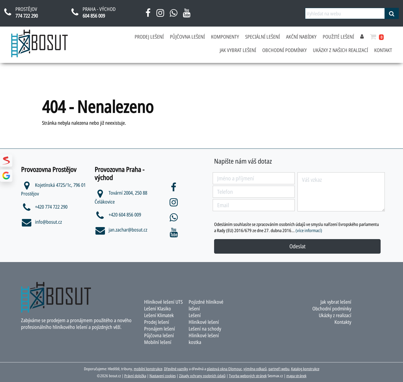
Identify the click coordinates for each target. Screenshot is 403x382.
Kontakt (383, 50)
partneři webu (278, 368)
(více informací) (309, 230)
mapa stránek (296, 375)
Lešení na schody (205, 328)
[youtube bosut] (186, 14)
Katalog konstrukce (305, 368)
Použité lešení (338, 36)
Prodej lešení (149, 36)
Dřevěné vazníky (176, 368)
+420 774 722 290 (46, 206)
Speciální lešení (262, 36)
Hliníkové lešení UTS (163, 301)
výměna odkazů (255, 368)
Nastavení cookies (162, 375)
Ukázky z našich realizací (340, 50)
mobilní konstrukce (148, 368)
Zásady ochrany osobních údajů (202, 375)
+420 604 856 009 (120, 214)
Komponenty (225, 36)
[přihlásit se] (362, 37)
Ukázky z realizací (334, 315)
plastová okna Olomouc (224, 368)
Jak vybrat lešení (238, 50)
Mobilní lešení (157, 342)
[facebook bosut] (148, 14)
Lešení (195, 315)
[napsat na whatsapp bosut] (173, 14)
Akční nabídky (301, 36)
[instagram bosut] (160, 14)
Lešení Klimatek (159, 315)
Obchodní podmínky (284, 50)
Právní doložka (135, 375)
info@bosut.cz (41, 221)
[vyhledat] (392, 13)
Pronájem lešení (159, 328)
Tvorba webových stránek (248, 375)
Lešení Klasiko (157, 308)
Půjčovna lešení (187, 36)
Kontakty (342, 322)
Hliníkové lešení (204, 322)
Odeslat (297, 246)
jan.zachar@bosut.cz (121, 229)
